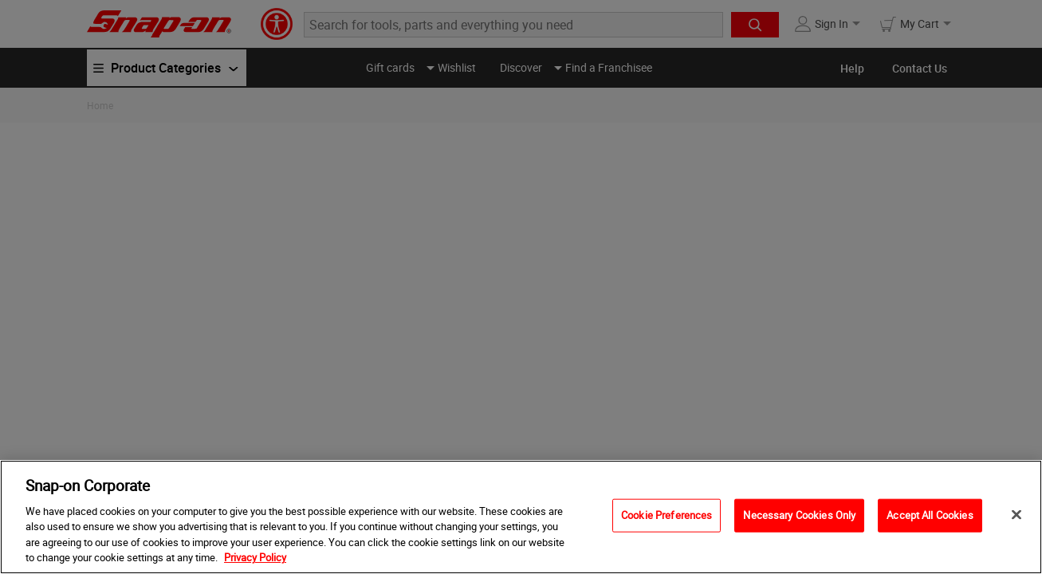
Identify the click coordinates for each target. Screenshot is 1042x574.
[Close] (1016, 515)
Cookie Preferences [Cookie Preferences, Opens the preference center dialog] (666, 515)
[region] (521, 517)
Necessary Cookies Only (799, 515)
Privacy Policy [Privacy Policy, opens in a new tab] (255, 557)
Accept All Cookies (930, 515)
